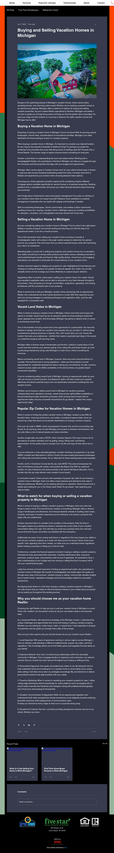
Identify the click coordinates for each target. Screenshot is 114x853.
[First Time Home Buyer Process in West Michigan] (57, 756)
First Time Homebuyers (28, 10)
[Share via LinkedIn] (29, 725)
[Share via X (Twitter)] (24, 725)
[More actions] (95, 24)
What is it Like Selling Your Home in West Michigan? (22, 769)
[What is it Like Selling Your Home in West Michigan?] (22, 756)
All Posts (10, 10)
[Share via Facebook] (19, 725)
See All (105, 743)
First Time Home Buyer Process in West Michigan (56, 769)
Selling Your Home (50, 10)
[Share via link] (34, 725)
